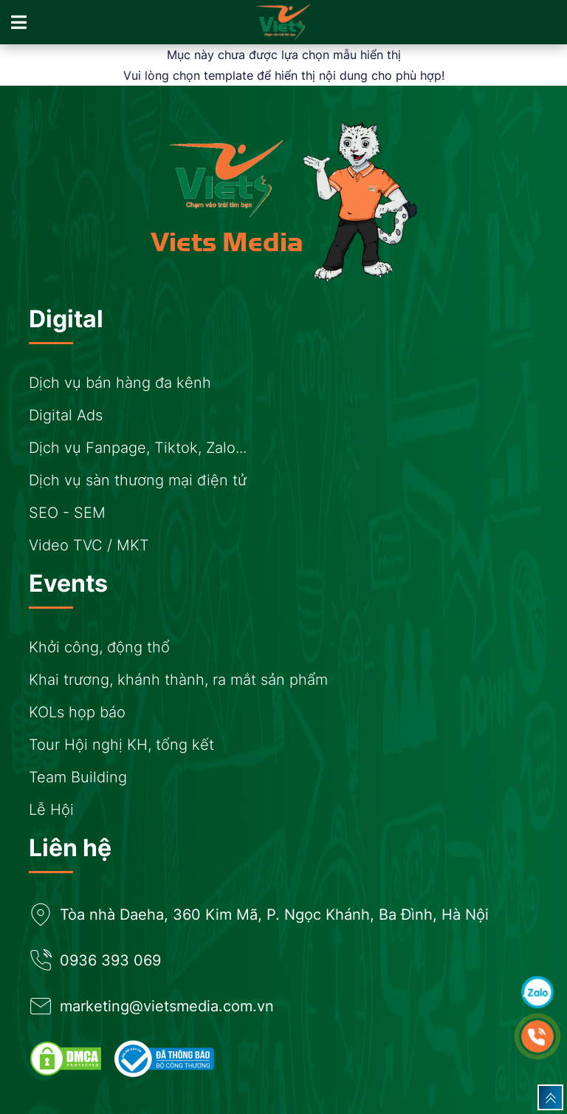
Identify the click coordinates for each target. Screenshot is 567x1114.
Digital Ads (66, 415)
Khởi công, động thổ (99, 647)
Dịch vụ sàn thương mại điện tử (138, 480)
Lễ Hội (51, 810)
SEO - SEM (67, 513)
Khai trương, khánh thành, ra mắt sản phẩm (178, 679)
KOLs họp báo (77, 712)
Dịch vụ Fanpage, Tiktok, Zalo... (138, 448)
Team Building (78, 777)
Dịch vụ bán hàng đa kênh (120, 383)
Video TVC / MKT (89, 545)
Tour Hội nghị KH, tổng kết (121, 745)
